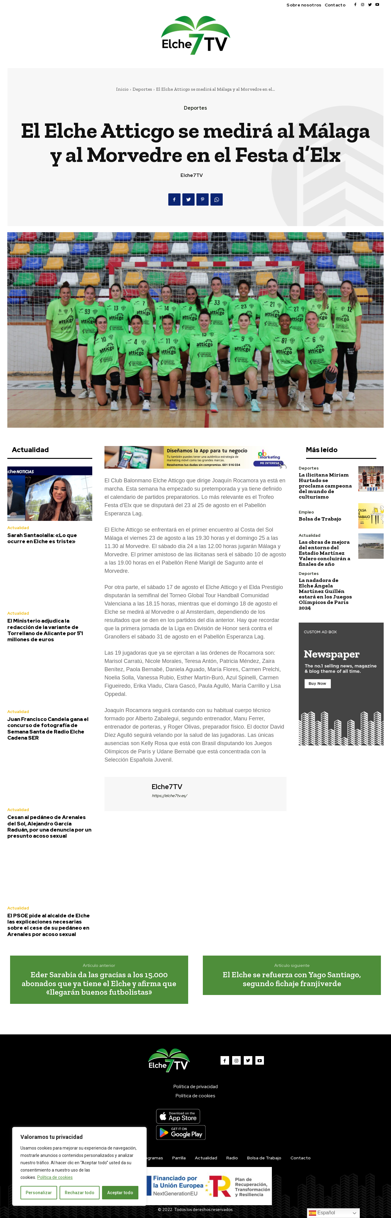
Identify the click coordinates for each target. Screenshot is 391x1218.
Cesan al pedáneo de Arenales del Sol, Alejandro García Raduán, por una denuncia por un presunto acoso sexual (49, 826)
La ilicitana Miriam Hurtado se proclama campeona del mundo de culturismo (325, 485)
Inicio (122, 89)
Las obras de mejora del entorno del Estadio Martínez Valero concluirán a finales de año (324, 553)
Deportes (142, 89)
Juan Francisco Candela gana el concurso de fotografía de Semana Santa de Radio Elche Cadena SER (48, 728)
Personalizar (39, 1192)
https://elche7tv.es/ (169, 795)
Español (322, 1213)
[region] (79, 1166)
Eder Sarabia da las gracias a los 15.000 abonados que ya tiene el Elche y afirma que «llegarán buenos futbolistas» (99, 983)
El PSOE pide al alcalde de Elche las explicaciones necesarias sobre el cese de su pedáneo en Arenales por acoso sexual (48, 925)
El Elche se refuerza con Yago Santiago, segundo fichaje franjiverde (292, 979)
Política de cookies (55, 1177)
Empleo (306, 512)
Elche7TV (192, 175)
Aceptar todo (120, 1192)
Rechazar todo (79, 1192)
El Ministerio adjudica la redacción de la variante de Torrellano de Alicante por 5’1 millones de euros (45, 630)
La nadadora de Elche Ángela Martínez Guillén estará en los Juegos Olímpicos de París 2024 (325, 594)
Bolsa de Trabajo (320, 518)
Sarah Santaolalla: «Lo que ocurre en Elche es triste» (42, 538)
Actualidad (18, 528)
